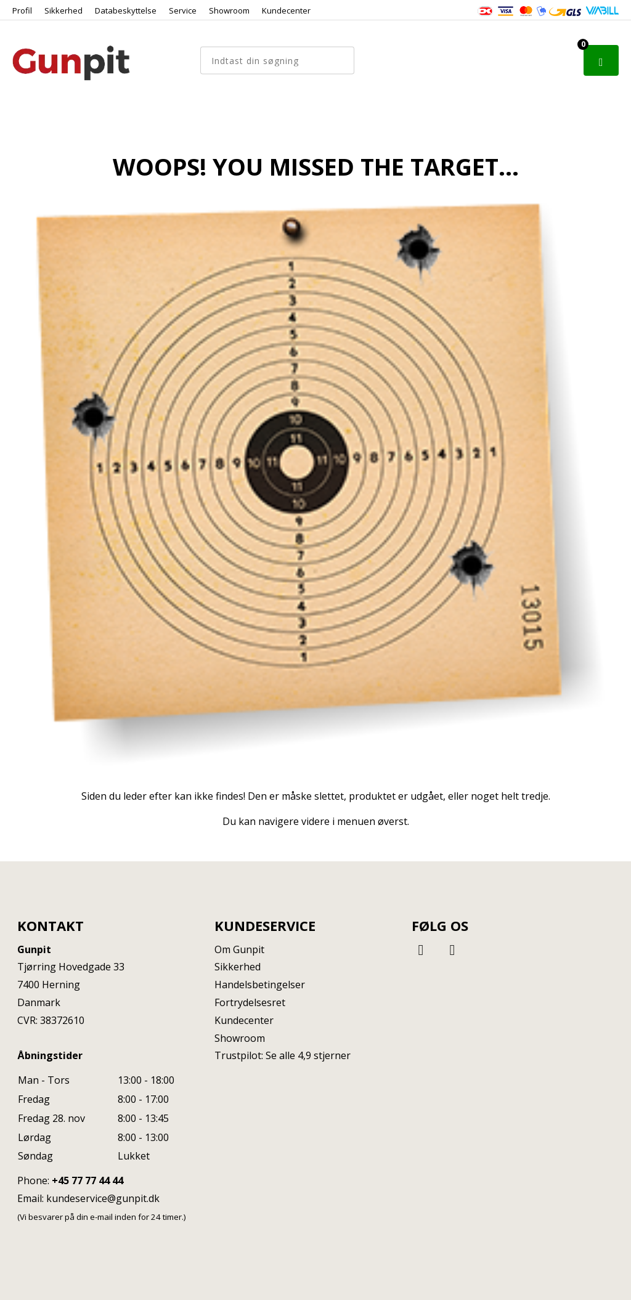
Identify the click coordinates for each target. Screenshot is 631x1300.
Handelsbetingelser (259, 984)
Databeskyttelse (126, 10)
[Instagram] (452, 949)
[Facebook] (423, 949)
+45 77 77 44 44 (87, 1180)
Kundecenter (286, 10)
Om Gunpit (239, 949)
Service (183, 10)
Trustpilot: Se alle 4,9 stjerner (282, 1055)
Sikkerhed (63, 10)
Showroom (229, 10)
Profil (22, 10)
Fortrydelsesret (249, 1002)
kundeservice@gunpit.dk (103, 1198)
